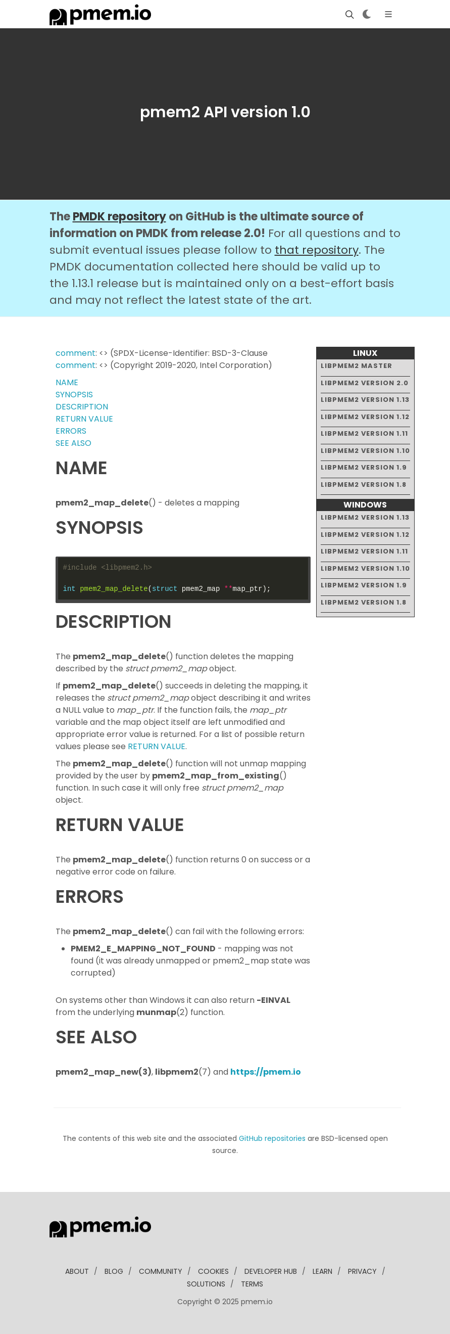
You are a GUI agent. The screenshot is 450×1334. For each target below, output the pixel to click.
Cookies (213, 1271)
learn (322, 1271)
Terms (252, 1284)
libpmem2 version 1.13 (365, 399)
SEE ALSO (73, 443)
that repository (317, 250)
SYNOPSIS (74, 394)
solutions (206, 1284)
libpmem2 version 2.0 (365, 383)
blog (114, 1271)
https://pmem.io (265, 1072)
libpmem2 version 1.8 (364, 484)
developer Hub (270, 1271)
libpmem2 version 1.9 (364, 467)
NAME (67, 382)
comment (75, 353)
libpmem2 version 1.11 (364, 433)
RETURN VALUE (84, 419)
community (160, 1271)
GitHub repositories (272, 1138)
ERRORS (71, 431)
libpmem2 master (356, 366)
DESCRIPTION (82, 406)
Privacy (362, 1271)
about (77, 1271)
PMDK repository (119, 216)
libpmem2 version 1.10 (365, 450)
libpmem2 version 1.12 (365, 417)
